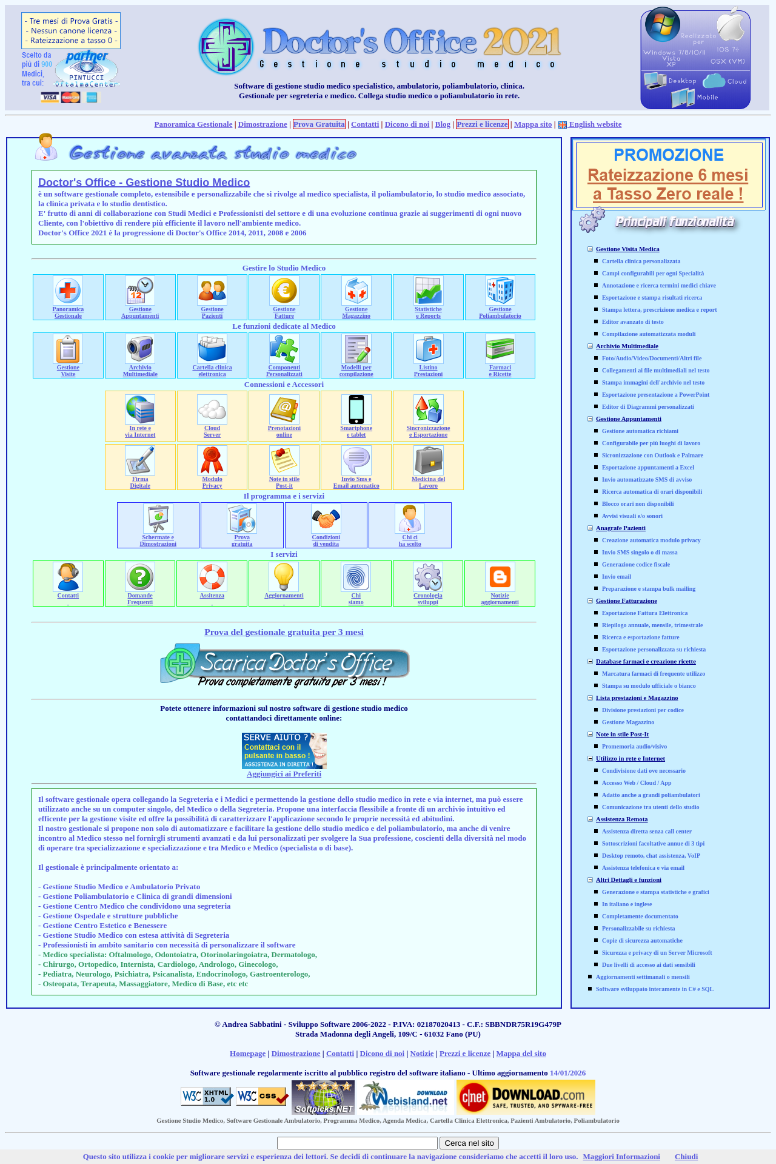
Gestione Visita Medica (628, 249)
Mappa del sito (521, 1053)
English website (590, 124)
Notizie (422, 1053)
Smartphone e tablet (356, 428)
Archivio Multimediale (140, 367)
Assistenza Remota (622, 819)
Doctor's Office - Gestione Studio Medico (144, 183)
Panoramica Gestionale (194, 124)
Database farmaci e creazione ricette (646, 661)
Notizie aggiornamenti (500, 596)
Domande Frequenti (140, 596)
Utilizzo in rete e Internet (630, 758)
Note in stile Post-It (622, 734)
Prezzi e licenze (482, 124)
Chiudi (686, 1156)
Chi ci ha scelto (410, 537)
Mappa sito (533, 124)
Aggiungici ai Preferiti (284, 773)
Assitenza (212, 596)
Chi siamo (356, 596)
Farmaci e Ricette (500, 367)
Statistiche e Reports (428, 309)
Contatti (365, 124)
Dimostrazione (262, 124)
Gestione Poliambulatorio (500, 309)
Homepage (248, 1053)
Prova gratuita (242, 537)
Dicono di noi (407, 124)
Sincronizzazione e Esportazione (428, 428)
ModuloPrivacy (212, 479)
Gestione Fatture (284, 309)
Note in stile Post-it (284, 479)
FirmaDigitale (140, 479)
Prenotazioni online (284, 428)
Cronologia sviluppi (428, 596)
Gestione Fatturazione (626, 600)
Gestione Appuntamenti (140, 309)
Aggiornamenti (283, 596)
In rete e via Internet (140, 428)
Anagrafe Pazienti (621, 528)
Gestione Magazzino (356, 309)
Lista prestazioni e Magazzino (637, 698)
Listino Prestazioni (428, 367)
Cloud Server (212, 428)
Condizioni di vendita (326, 537)
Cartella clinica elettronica (212, 367)
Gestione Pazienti (212, 309)
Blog (442, 124)
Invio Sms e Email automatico (356, 479)
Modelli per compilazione (356, 367)
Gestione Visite (68, 367)
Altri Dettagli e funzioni (628, 879)
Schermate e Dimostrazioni (157, 537)
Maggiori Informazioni (621, 1156)
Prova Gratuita (319, 124)
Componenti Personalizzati (284, 367)
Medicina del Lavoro (428, 479)
